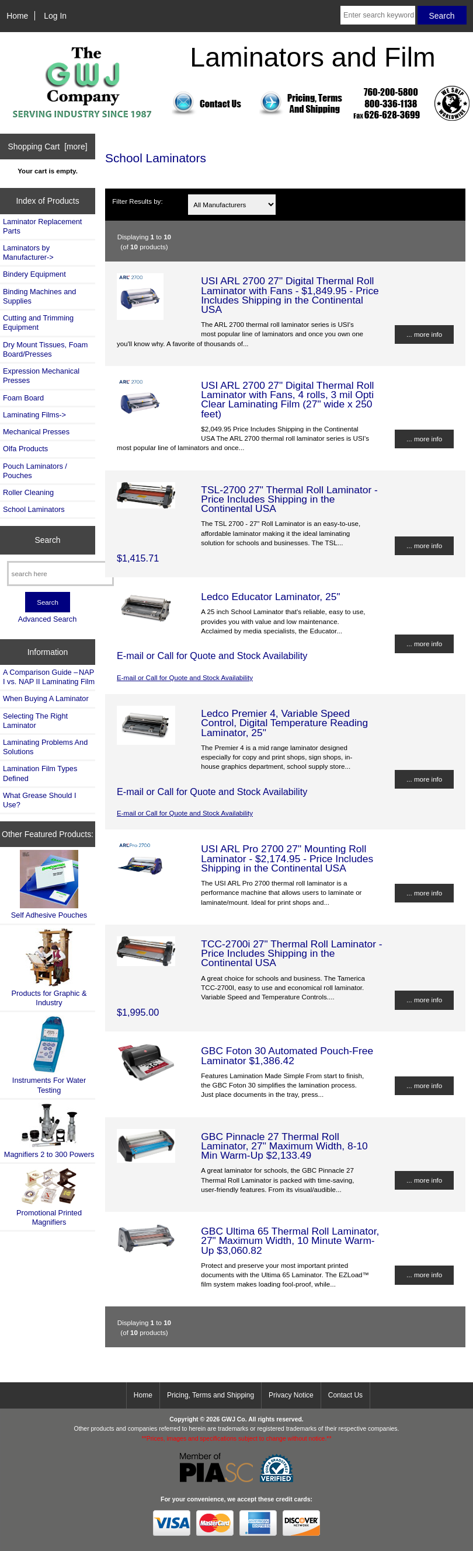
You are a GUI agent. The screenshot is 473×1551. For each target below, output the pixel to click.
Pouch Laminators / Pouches (35, 471)
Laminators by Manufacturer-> (28, 252)
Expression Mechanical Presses (41, 376)
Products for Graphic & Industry (49, 967)
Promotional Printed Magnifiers (49, 1196)
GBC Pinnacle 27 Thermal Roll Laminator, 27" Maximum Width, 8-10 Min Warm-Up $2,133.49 (284, 1146)
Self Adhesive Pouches (49, 884)
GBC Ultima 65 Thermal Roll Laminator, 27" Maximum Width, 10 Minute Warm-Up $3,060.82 (290, 1240)
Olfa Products (25, 448)
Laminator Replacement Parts (42, 226)
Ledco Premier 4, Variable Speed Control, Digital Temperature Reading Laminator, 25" (284, 722)
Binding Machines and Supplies (39, 296)
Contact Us (345, 1395)
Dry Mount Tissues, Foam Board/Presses (45, 349)
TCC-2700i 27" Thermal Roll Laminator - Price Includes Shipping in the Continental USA (291, 953)
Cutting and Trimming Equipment (38, 322)
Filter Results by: (137, 201)
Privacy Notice (291, 1395)
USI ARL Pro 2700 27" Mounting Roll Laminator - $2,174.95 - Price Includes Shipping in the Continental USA (287, 858)
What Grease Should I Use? (39, 800)
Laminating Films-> (34, 414)
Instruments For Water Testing (49, 1054)
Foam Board (23, 397)
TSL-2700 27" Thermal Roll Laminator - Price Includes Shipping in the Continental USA (289, 499)
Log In (55, 15)
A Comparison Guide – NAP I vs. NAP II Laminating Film (49, 677)
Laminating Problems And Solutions (45, 747)
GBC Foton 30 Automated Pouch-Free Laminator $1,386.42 (287, 1055)
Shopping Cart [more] (48, 146)
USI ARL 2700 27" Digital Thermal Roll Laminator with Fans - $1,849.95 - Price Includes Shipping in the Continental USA (289, 295)
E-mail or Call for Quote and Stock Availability (185, 677)
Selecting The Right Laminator (35, 721)
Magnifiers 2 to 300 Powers (49, 1131)
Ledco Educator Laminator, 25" (270, 596)
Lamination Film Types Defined (40, 773)
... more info (424, 334)
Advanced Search (47, 619)
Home (17, 15)
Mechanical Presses (36, 431)
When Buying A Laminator (46, 698)
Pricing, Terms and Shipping (210, 1395)
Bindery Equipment (34, 274)
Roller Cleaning (28, 492)
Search (48, 540)
